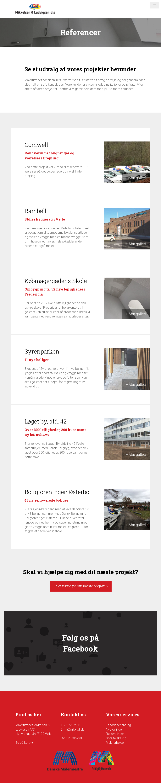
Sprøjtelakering (116, 738)
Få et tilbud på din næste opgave (80, 586)
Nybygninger (114, 729)
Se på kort (24, 742)
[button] (154, 5)
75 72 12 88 (72, 725)
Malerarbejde (115, 742)
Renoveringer (115, 734)
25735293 (75, 738)
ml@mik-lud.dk (74, 729)
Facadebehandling (118, 725)
